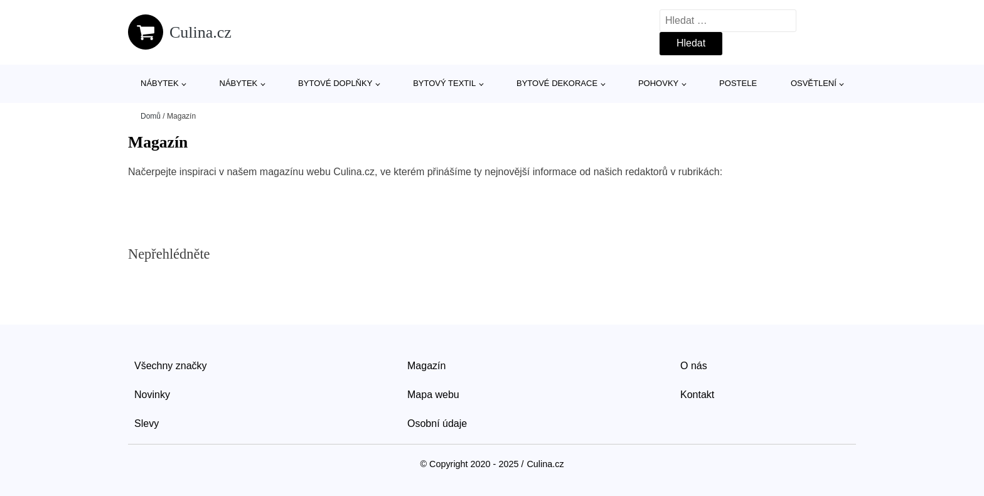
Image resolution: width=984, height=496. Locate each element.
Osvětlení (814, 83)
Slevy (146, 423)
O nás (693, 365)
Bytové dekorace (556, 83)
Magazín (426, 365)
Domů (151, 116)
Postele (738, 83)
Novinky (152, 394)
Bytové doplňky (335, 83)
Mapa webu (433, 394)
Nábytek (160, 83)
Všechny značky (170, 365)
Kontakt (697, 394)
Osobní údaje (437, 423)
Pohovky (658, 83)
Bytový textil (444, 83)
